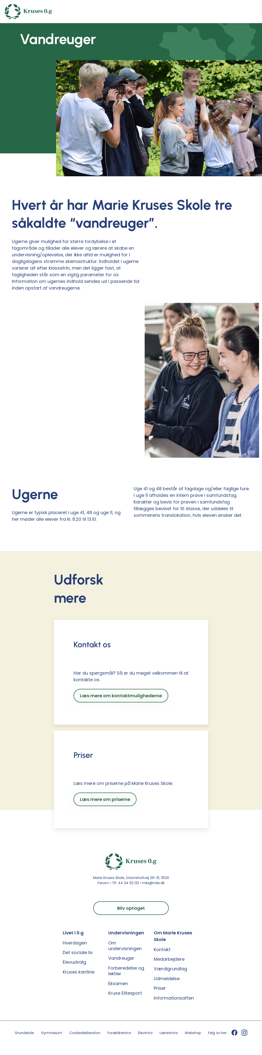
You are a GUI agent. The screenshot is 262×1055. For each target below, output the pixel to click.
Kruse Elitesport (125, 993)
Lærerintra (169, 1033)
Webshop (193, 1033)
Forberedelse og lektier (126, 971)
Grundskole (24, 1033)
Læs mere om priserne (105, 799)
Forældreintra (119, 1033)
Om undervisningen (125, 946)
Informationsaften (174, 998)
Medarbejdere (169, 959)
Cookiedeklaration (84, 1033)
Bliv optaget (131, 908)
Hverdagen (75, 943)
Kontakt (162, 949)
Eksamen (118, 983)
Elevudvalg (74, 962)
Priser (160, 988)
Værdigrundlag (170, 969)
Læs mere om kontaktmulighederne (121, 696)
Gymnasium (51, 1033)
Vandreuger (121, 958)
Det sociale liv (78, 952)
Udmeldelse (167, 978)
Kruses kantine (78, 972)
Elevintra (145, 1033)
